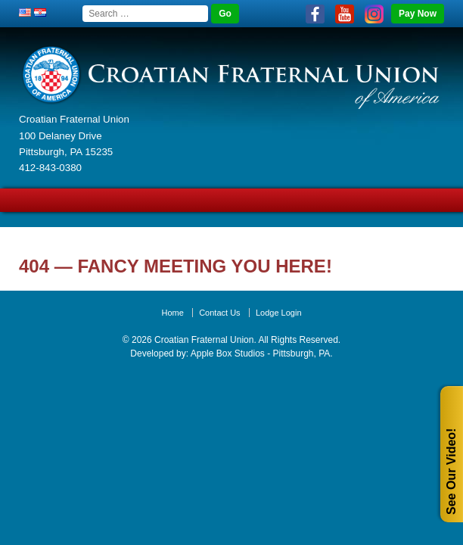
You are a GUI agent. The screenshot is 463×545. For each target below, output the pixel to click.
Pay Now (418, 13)
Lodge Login (279, 312)
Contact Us (219, 312)
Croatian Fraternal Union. (204, 340)
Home (172, 312)
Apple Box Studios (228, 353)
